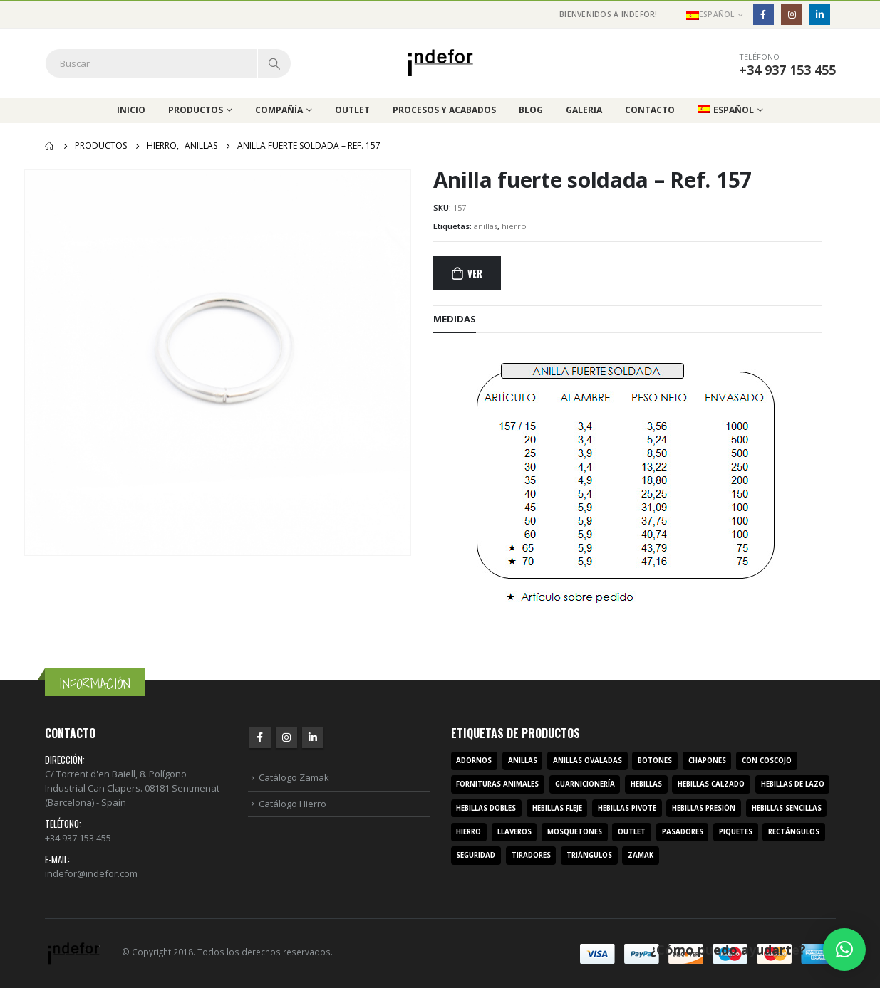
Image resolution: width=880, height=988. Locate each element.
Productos (195, 110)
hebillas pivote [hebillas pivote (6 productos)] (627, 808)
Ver (474, 273)
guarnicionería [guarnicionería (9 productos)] (585, 784)
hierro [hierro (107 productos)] (468, 831)
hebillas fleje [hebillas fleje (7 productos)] (557, 808)
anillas (485, 226)
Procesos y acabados (444, 110)
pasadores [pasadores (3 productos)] (682, 831)
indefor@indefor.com (91, 873)
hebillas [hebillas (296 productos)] (646, 784)
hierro (514, 226)
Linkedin (312, 737)
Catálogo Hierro (292, 803)
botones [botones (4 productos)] (655, 760)
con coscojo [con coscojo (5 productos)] (767, 760)
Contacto (650, 110)
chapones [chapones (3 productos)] (707, 760)
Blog (531, 110)
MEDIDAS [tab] (454, 318)
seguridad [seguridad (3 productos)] (475, 855)
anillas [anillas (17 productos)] (522, 760)
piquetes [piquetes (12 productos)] (735, 831)
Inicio (131, 110)
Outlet (352, 110)
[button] (844, 949)
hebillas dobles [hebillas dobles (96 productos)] (486, 808)
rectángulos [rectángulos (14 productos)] (793, 831)
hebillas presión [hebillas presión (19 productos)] (703, 808)
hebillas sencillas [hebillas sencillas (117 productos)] (787, 808)
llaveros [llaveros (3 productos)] (514, 831)
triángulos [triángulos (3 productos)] (589, 855)
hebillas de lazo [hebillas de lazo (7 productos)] (792, 784)
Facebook (260, 737)
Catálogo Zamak (294, 777)
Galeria (584, 110)
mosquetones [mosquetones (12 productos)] (574, 831)
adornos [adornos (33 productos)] (474, 760)
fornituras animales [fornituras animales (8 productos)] (497, 784)
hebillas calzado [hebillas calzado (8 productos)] (711, 784)
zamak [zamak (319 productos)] (640, 855)
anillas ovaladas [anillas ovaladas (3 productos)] (587, 760)
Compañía (279, 110)
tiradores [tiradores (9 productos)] (531, 855)
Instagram (286, 737)
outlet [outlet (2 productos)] (632, 831)
